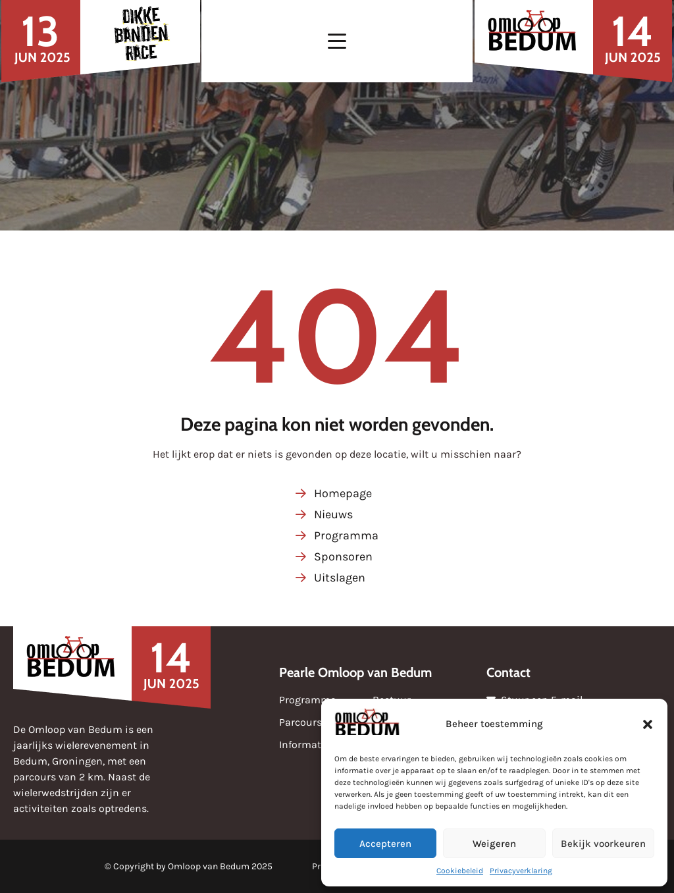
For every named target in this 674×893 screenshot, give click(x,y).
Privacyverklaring (521, 870)
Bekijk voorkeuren (603, 844)
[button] (647, 724)
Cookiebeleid (459, 870)
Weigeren (494, 844)
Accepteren (385, 844)
